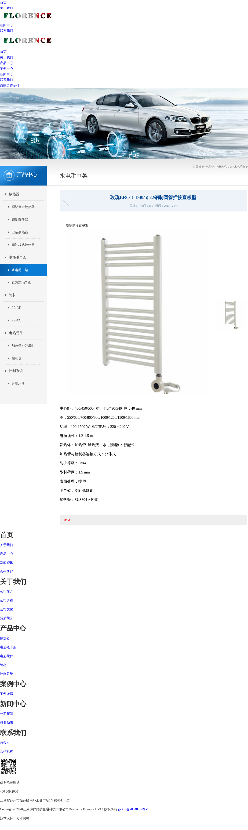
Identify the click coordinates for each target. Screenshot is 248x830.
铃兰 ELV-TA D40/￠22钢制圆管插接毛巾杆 (67, 200)
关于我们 (6, 8)
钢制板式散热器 (23, 245)
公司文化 (6, 609)
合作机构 (6, 751)
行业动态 (6, 722)
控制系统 (16, 371)
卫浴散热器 (20, 232)
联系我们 (6, 31)
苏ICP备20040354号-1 (133, 809)
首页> (202, 166)
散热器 (14, 194)
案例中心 (6, 68)
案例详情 (6, 693)
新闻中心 (6, 74)
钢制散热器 (20, 219)
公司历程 (6, 600)
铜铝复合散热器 (23, 207)
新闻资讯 (6, 562)
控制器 (17, 358)
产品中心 (6, 63)
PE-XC (16, 320)
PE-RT (16, 307)
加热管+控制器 (22, 345)
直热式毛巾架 (21, 282)
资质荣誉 (6, 618)
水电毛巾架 (241, 166)
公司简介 (6, 591)
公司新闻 (6, 714)
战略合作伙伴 (10, 85)
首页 (3, 2)
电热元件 (16, 333)
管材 (12, 295)
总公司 (5, 742)
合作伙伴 (6, 571)
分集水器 (18, 383)
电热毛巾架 (225, 166)
